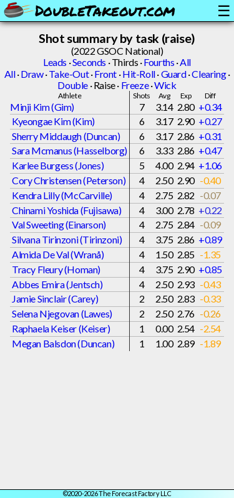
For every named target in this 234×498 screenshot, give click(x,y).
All (185, 62)
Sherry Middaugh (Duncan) (66, 136)
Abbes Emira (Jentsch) (57, 284)
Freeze (135, 85)
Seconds (89, 62)
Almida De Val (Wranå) (58, 254)
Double (72, 85)
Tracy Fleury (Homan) (56, 269)
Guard (174, 74)
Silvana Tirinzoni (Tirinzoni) (67, 239)
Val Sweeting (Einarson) (59, 224)
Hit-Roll (138, 74)
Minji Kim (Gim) (42, 107)
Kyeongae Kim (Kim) (53, 121)
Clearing (209, 74)
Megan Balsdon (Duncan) (63, 343)
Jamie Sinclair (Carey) (55, 298)
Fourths (159, 62)
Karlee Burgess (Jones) (58, 165)
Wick (165, 85)
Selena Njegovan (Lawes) (62, 313)
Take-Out (69, 74)
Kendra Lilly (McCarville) (62, 195)
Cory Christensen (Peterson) (68, 180)
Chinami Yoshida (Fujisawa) (67, 210)
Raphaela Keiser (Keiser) (61, 328)
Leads (55, 62)
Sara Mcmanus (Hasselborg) (69, 150)
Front (105, 74)
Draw (32, 74)
